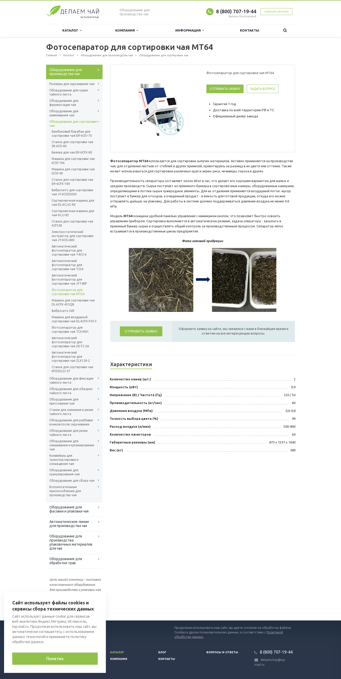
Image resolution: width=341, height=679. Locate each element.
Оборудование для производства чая (65, 72)
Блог (162, 652)
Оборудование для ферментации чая (63, 102)
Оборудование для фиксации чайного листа (71, 380)
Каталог (71, 30)
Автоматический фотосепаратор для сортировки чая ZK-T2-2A (70, 342)
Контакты (249, 30)
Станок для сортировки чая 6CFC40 (72, 223)
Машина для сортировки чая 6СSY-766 (73, 160)
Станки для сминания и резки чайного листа (71, 411)
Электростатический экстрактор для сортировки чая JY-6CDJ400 (72, 236)
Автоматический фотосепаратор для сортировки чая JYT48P (69, 279)
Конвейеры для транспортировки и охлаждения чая (63, 459)
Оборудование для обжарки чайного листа (70, 391)
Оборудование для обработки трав (65, 561)
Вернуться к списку (62, 604)
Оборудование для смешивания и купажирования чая (71, 445)
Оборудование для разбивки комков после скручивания (71, 422)
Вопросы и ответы (222, 652)
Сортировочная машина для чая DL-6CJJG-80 (73, 202)
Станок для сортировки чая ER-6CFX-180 (72, 181)
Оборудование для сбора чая (71, 480)
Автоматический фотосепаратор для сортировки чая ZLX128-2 (71, 356)
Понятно (55, 658)
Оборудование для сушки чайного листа (68, 92)
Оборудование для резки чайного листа (68, 432)
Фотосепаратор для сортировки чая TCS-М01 (70, 329)
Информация (189, 30)
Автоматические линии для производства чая (69, 524)
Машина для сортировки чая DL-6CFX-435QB (73, 302)
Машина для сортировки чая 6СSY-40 (73, 171)
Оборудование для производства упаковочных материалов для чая (70, 542)
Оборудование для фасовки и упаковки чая (69, 509)
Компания (126, 30)
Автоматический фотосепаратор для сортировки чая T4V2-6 (69, 250)
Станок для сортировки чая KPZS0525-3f (72, 369)
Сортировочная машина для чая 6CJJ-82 (73, 213)
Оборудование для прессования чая (63, 401)
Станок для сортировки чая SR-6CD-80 (72, 144)
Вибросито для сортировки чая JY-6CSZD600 (72, 192)
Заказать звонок (276, 11)
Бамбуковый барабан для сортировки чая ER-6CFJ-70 (72, 133)
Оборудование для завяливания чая (63, 113)
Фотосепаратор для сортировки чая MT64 (68, 292)
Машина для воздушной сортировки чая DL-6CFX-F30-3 (74, 319)
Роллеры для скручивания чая (71, 84)
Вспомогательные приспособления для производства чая (65, 491)
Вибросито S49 (63, 310)
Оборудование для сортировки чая (73, 123)
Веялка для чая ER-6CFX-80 (72, 152)
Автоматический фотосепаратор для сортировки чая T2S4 (67, 265)
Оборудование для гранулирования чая (64, 472)
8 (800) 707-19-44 (236, 11)
